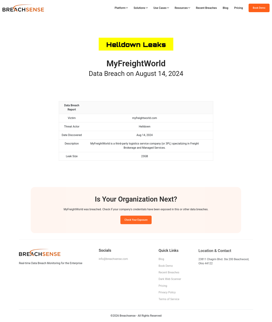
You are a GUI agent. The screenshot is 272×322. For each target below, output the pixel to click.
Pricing (238, 8)
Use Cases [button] (159, 8)
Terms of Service (169, 300)
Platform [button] (120, 8)
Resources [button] (181, 8)
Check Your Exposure (136, 220)
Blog (225, 8)
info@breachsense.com (113, 259)
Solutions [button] (139, 8)
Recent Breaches (206, 8)
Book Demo (259, 7)
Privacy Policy (167, 293)
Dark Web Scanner (170, 280)
